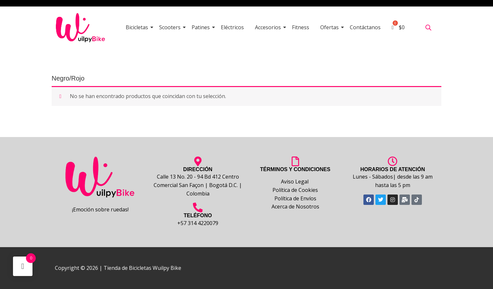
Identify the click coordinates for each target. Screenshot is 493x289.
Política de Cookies (295, 190)
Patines (202, 27)
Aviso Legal (295, 181)
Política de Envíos (295, 198)
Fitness (300, 27)
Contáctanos (365, 27)
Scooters (171, 27)
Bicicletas (138, 27)
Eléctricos (232, 27)
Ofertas (330, 27)
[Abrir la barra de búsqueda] (428, 27)
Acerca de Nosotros (295, 206)
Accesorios (269, 27)
